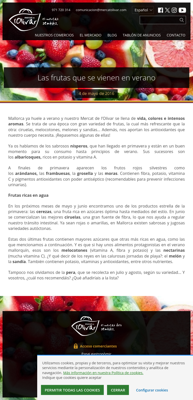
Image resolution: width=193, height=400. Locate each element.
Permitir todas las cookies (72, 389)
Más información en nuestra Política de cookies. (103, 372)
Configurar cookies (152, 390)
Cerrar (118, 389)
